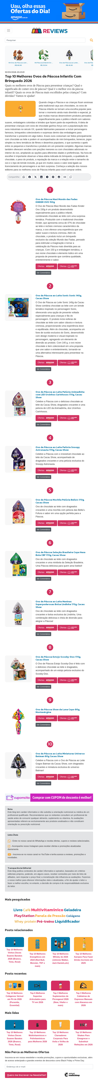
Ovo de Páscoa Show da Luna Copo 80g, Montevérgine (58, 711)
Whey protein (25, 921)
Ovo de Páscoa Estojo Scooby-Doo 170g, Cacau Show (58, 658)
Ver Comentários (43, 273)
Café (26, 910)
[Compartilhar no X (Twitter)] (35, 177)
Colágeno (73, 916)
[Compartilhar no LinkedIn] (41, 177)
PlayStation (24, 915)
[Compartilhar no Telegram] (47, 177)
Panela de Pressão (50, 915)
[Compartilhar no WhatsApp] (23, 177)
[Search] (45, 40)
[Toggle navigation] (8, 30)
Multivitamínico (47, 909)
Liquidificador (67, 921)
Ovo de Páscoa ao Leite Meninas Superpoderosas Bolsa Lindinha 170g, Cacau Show (60, 604)
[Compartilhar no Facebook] (29, 177)
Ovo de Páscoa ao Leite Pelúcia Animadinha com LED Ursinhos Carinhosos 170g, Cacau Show (60, 394)
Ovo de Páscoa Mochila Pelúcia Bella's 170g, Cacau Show (60, 501)
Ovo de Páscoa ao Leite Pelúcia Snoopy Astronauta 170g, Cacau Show (58, 448)
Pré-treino (45, 921)
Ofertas (46, 266)
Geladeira (72, 910)
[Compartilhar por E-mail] (64, 177)
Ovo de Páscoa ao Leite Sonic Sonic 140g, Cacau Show (59, 297)
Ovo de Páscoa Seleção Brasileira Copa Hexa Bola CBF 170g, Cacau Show (60, 554)
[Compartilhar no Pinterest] (53, 177)
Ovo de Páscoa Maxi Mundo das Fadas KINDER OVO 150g (56, 200)
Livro (17, 910)
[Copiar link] (70, 177)
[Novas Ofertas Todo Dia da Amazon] (49, 11)
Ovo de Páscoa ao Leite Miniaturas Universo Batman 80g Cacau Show (60, 755)
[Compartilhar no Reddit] (59, 177)
